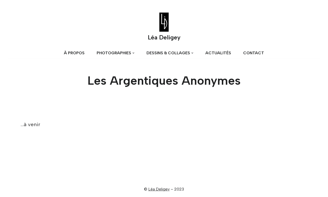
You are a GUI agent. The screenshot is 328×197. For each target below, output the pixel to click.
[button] (133, 53)
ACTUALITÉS (218, 53)
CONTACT (253, 53)
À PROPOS (74, 53)
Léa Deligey (159, 189)
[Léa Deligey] (164, 28)
